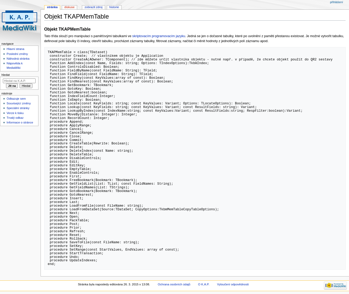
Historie (114, 7)
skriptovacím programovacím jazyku (158, 36)
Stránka (52, 7)
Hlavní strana (15, 48)
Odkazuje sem (16, 98)
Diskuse (69, 7)
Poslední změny (17, 53)
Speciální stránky (18, 108)
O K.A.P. (203, 284)
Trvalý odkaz (15, 117)
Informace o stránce (20, 122)
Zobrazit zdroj (94, 7)
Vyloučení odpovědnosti (233, 284)
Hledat (6, 74)
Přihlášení (336, 2)
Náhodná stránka (18, 58)
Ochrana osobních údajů (174, 284)
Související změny (19, 103)
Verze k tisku (15, 113)
